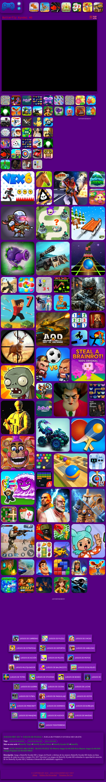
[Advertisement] (84, 136)
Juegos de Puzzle (32, 737)
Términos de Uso (66, 775)
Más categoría (51, 741)
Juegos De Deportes (52, 649)
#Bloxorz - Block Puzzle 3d (38, 749)
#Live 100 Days (16, 749)
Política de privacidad (48, 775)
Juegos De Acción (25, 659)
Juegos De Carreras (25, 639)
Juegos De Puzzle (53, 639)
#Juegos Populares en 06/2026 (15, 751)
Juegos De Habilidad (81, 649)
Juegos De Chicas (80, 639)
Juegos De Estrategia (22, 649)
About (34, 775)
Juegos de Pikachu (35, 741)
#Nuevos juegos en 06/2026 (63, 749)
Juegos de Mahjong (17, 741)
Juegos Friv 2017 (8, 6)
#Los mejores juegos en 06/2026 (87, 749)
